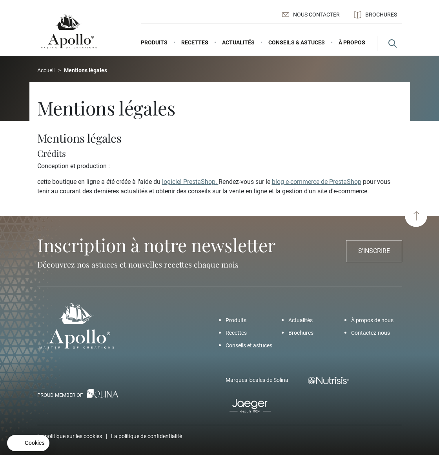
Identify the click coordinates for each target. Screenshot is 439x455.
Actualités (300, 320)
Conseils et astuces (249, 345)
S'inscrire (374, 251)
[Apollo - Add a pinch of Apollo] (68, 31)
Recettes (236, 333)
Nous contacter (311, 14)
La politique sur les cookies (69, 436)
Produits (236, 320)
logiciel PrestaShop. (190, 181)
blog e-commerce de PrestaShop (316, 181)
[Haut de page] (416, 216)
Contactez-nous (370, 333)
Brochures (375, 14)
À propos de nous (372, 320)
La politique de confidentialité (146, 436)
